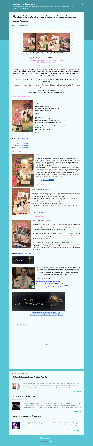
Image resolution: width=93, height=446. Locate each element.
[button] (80, 16)
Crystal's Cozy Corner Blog (24, 4)
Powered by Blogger (46, 438)
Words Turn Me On (22, 325)
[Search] (83, 4)
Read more (77, 391)
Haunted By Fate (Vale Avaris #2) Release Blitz (26, 416)
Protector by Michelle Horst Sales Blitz (23, 397)
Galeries (50, 441)
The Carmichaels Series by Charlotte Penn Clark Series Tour (29, 377)
